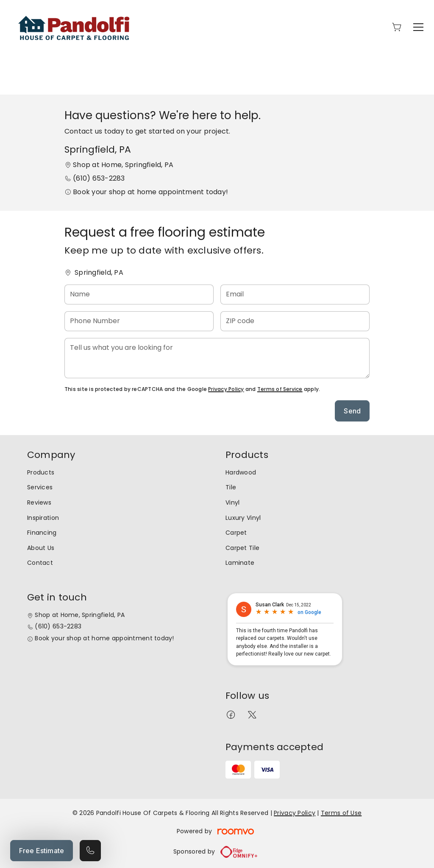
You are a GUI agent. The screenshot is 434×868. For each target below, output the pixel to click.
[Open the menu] (418, 27)
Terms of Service (280, 389)
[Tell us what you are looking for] (217, 358)
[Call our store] (90, 850)
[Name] (139, 294)
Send (352, 411)
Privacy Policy (226, 389)
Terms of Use (341, 813)
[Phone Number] (139, 321)
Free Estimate (41, 850)
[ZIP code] (295, 321)
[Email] (295, 294)
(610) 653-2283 (99, 178)
